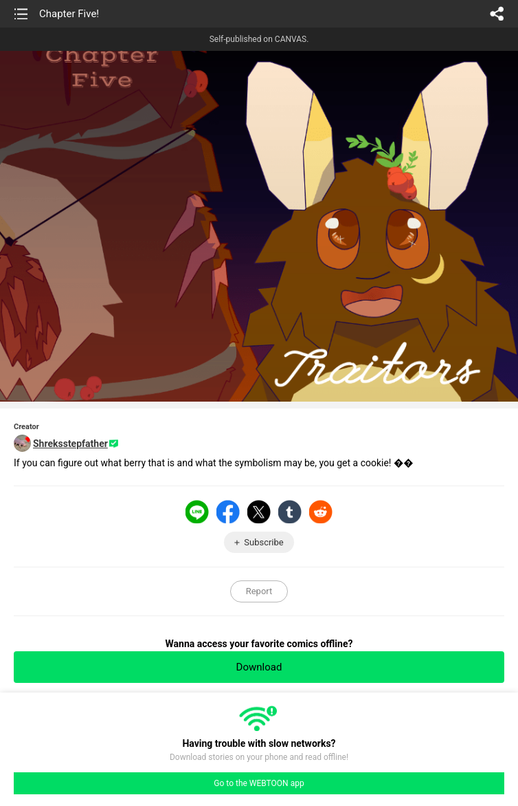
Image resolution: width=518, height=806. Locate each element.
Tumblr (290, 511)
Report (259, 591)
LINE (197, 511)
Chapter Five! (69, 14)
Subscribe (263, 542)
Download (259, 667)
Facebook (228, 511)
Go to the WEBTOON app (259, 783)
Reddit (321, 511)
